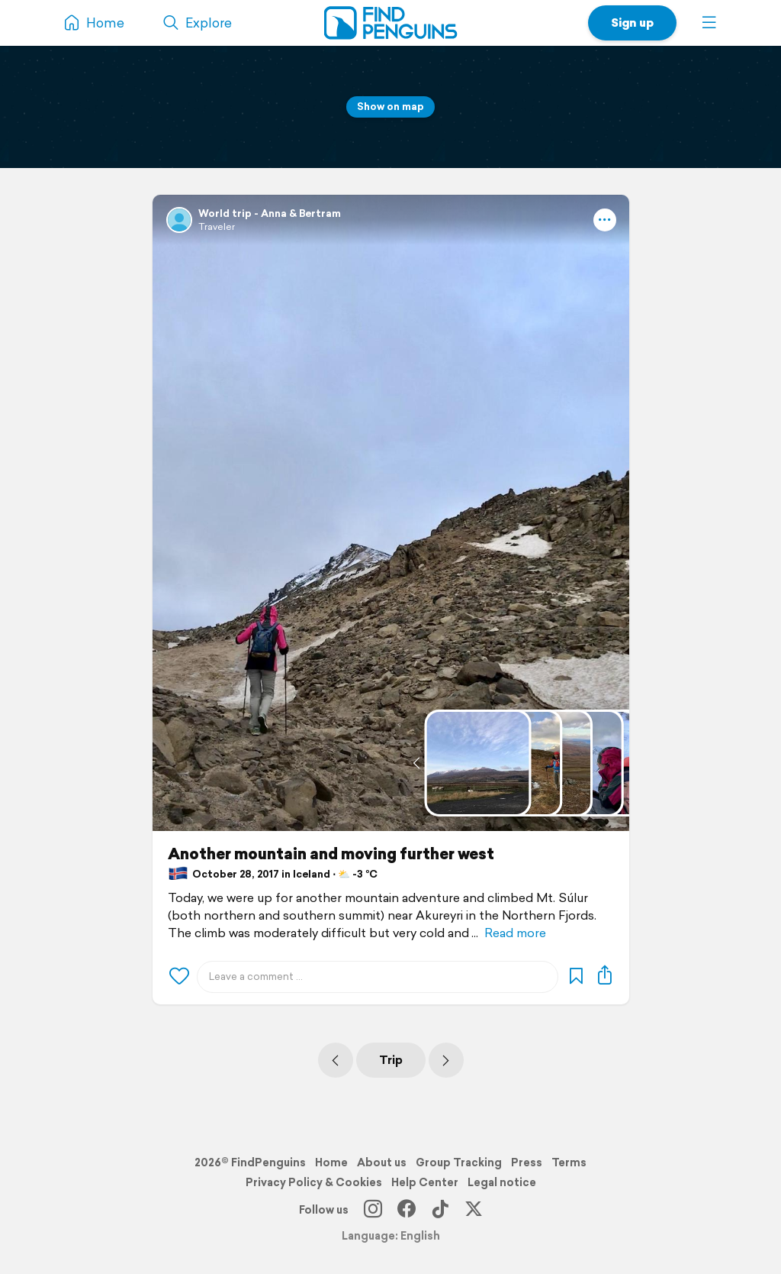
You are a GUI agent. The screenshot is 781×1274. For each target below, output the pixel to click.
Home (331, 1162)
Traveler (216, 226)
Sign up (632, 23)
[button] (709, 23)
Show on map (390, 106)
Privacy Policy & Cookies (314, 1182)
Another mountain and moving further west (331, 854)
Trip (391, 1060)
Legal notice (502, 1182)
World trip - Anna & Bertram (269, 213)
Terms (569, 1162)
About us (382, 1162)
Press (526, 1162)
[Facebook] (406, 1209)
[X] (473, 1209)
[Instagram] (373, 1209)
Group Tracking (459, 1162)
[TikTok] (440, 1209)
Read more (515, 933)
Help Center (424, 1182)
